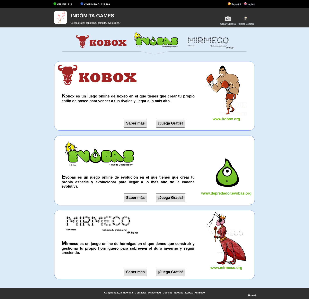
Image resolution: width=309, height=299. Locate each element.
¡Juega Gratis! (170, 123)
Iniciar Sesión (246, 20)
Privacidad (154, 292)
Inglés (249, 4)
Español (234, 4)
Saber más (135, 123)
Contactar (140, 292)
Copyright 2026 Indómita (118, 292)
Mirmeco (200, 292)
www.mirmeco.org (226, 265)
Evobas (178, 292)
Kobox (189, 292)
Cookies (167, 292)
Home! (252, 295)
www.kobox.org (226, 117)
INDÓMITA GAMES (92, 15)
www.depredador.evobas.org (226, 191)
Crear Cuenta (228, 20)
